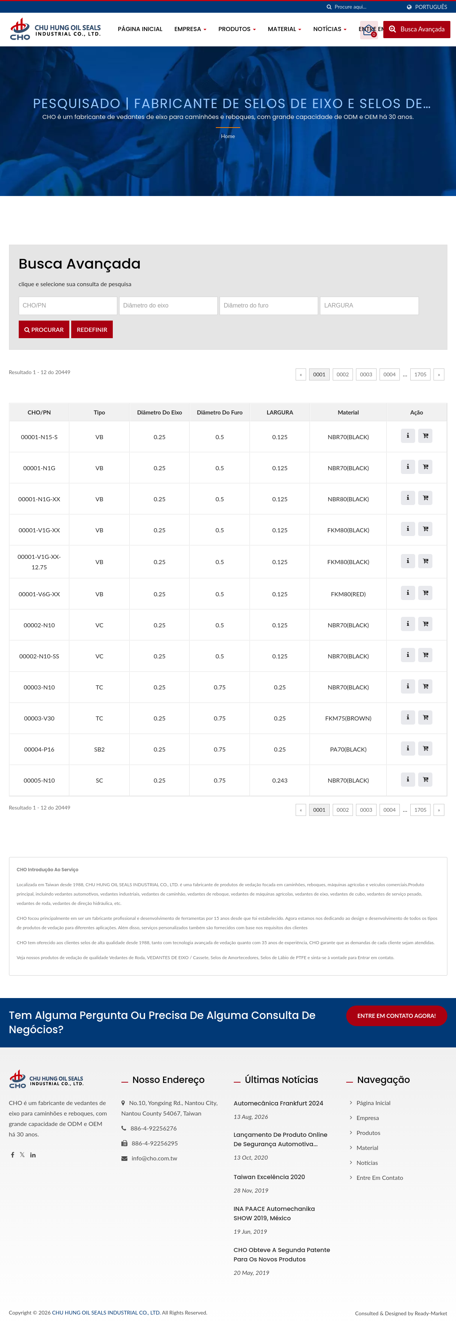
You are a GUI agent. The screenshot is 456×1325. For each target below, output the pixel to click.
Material (284, 29)
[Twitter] (22, 1155)
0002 (343, 374)
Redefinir (92, 329)
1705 (420, 374)
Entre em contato (380, 1177)
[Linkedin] (33, 1155)
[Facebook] (12, 1155)
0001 (319, 374)
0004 (390, 374)
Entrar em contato (375, 957)
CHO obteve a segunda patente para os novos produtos (282, 1255)
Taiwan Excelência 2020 (269, 1177)
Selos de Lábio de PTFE (283, 957)
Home (228, 136)
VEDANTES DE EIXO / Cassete (177, 957)
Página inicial (140, 29)
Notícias (330, 29)
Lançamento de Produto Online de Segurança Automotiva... (280, 1139)
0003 (366, 374)
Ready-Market (431, 1313)
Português (431, 7)
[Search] (368, 6)
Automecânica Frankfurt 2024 (278, 1103)
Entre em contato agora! (396, 1015)
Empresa (190, 29)
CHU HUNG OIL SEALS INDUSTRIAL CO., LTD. (106, 1312)
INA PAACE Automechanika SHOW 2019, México (274, 1214)
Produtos (237, 29)
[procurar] (329, 6)
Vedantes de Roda (127, 957)
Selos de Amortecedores (234, 957)
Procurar (44, 329)
